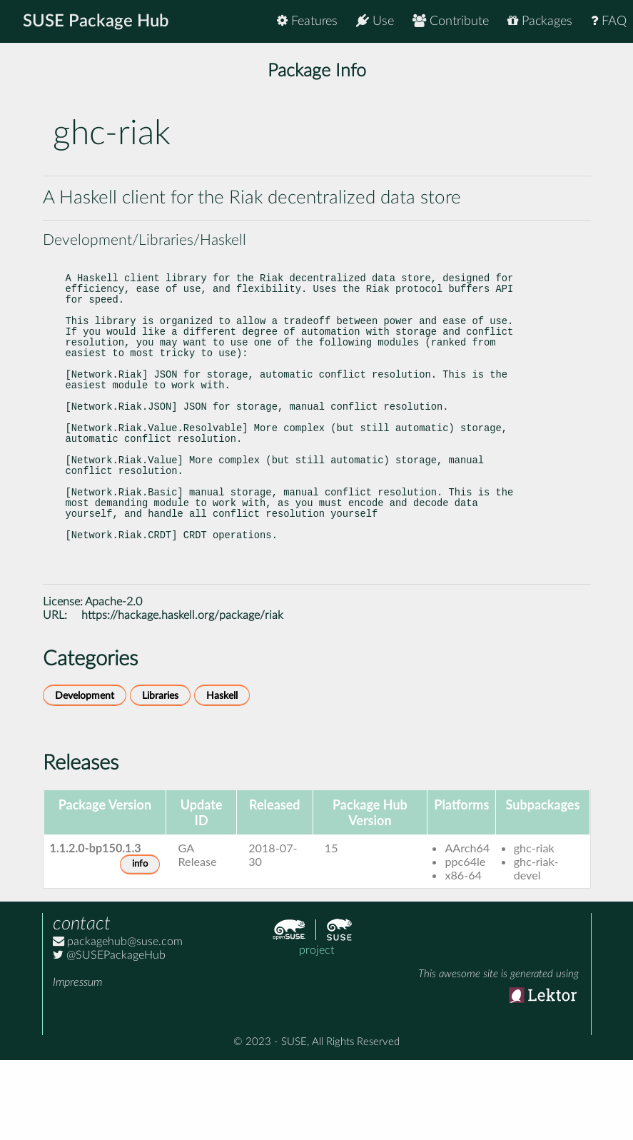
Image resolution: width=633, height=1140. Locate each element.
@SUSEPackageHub (109, 1035)
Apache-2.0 (113, 681)
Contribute (450, 21)
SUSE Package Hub (97, 21)
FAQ (609, 21)
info (140, 944)
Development (84, 775)
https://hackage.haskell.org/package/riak (182, 695)
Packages (539, 21)
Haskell (222, 775)
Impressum (77, 1062)
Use (375, 21)
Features (307, 21)
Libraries (160, 775)
